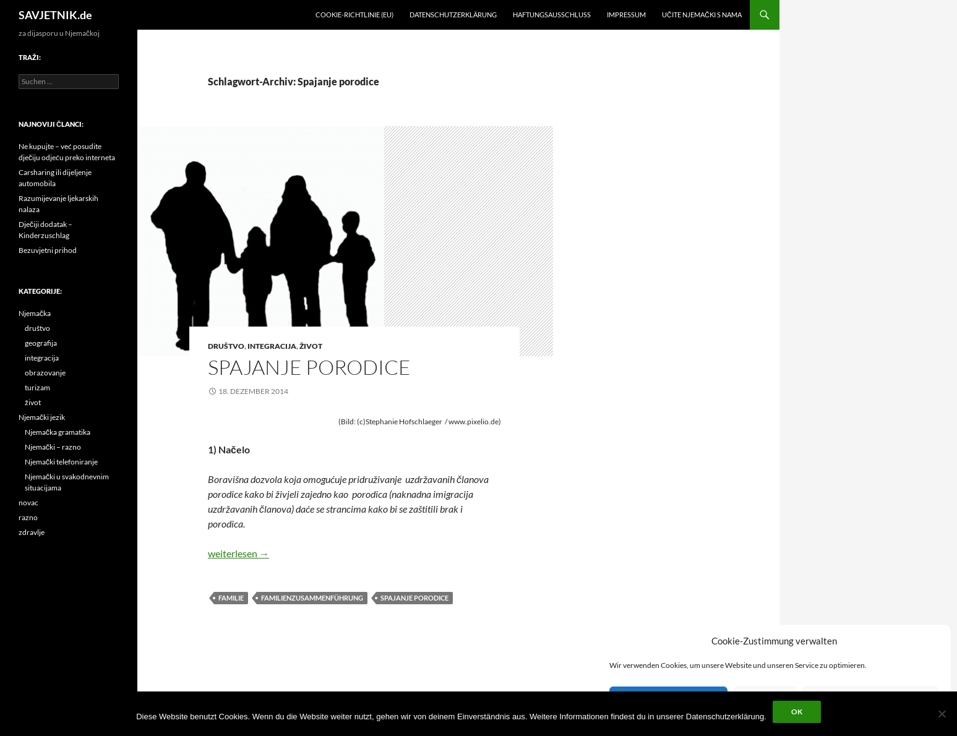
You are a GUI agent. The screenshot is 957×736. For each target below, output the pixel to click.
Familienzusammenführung (312, 598)
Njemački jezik (42, 417)
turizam (37, 387)
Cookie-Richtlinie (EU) (354, 15)
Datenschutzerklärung (453, 15)
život (310, 346)
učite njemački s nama (702, 15)
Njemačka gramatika (57, 432)
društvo (226, 346)
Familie (231, 598)
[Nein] (941, 714)
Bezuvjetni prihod (48, 250)
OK (796, 711)
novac (28, 502)
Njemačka (35, 313)
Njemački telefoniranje (61, 461)
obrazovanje (45, 372)
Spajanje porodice (309, 367)
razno (28, 517)
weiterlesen (238, 553)
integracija (271, 346)
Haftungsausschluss (552, 15)
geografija (41, 343)
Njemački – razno (53, 446)
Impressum (626, 15)
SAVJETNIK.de (55, 15)
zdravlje (32, 532)
